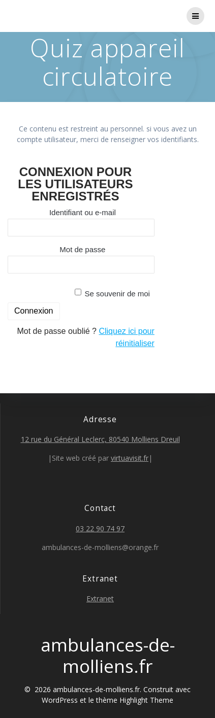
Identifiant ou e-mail (82, 212)
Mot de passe (82, 249)
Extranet (100, 598)
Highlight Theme (146, 700)
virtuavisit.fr (129, 458)
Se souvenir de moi (117, 293)
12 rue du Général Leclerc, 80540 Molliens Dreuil (100, 439)
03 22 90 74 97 (100, 528)
